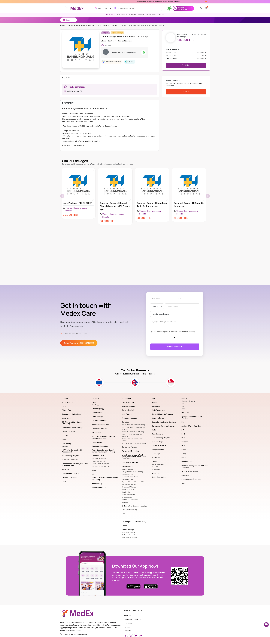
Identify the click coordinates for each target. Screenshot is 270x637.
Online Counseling (127, 469)
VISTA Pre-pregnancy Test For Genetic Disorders (133, 428)
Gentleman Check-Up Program (101, 466)
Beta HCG (161, 15)
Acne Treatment (97, 405)
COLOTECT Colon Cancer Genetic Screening (132, 435)
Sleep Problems (126, 492)
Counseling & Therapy (129, 487)
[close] (266, 4)
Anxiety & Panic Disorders (130, 500)
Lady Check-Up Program (99, 461)
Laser (183, 409)
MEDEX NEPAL (119, 20)
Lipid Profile (141, 15)
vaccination (221, 20)
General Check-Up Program (100, 464)
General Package (157, 467)
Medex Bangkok (104, 20)
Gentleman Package (158, 464)
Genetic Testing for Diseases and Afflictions (132, 440)
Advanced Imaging (260, 20)
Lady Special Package (128, 532)
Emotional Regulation (128, 495)
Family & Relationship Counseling (132, 472)
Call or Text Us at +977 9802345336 (79, 343)
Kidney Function (151, 15)
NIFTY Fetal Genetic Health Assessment (134, 443)
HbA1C (133, 15)
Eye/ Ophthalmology (108, 25)
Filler (183, 406)
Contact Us (128, 623)
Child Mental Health (128, 479)
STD (118, 15)
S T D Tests (143, 20)
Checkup (124, 15)
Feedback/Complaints (132, 619)
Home (82, 20)
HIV (129, 15)
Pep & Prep (189, 20)
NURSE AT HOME (243, 20)
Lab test (127, 627)
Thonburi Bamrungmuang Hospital (82, 25)
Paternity (65, 446)
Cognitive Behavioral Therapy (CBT (132, 482)
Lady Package (156, 469)
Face (183, 404)
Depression (125, 502)
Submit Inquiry (174, 346)
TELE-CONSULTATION (204, 20)
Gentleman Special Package (130, 535)
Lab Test (91, 20)
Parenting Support (127, 474)
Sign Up (186, 92)
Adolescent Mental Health (130, 477)
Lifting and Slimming (188, 401)
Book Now (186, 65)
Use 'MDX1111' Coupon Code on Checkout (141, 2)
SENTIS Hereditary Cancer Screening (133, 425)
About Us (127, 615)
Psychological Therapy (129, 484)
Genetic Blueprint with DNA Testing (133, 432)
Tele (232, 20)
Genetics (178, 20)
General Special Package (129, 537)
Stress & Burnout (127, 497)
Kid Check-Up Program (99, 459)
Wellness (131, 20)
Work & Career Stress (128, 489)
